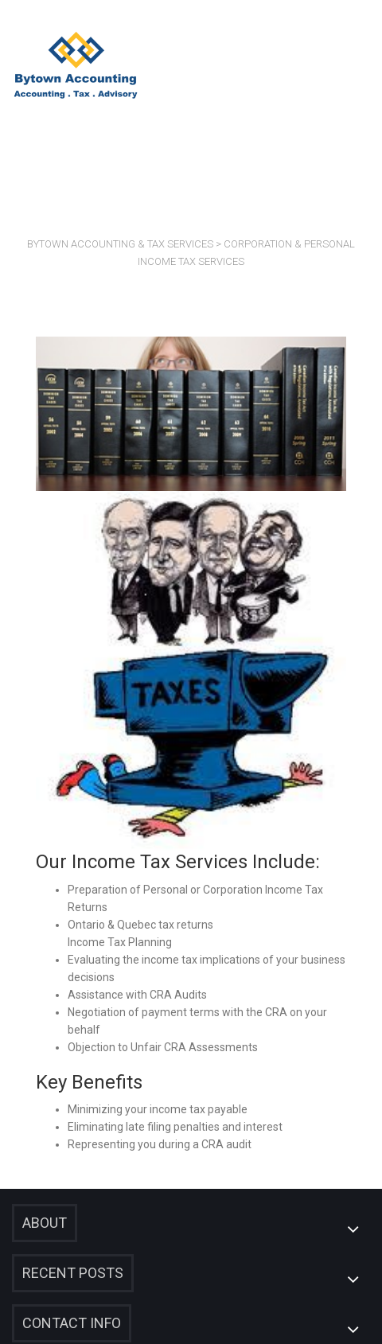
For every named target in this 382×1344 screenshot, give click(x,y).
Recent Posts (72, 1272)
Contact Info (71, 1323)
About (44, 1222)
